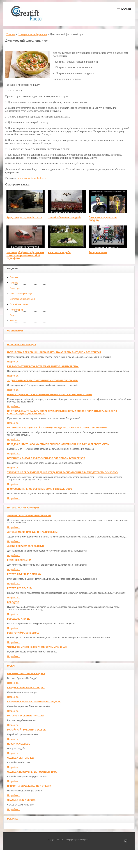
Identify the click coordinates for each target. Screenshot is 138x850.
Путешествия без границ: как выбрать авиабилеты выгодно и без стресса (54, 352)
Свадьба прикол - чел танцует (26, 687)
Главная (14, 277)
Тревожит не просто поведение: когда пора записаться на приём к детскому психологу (62, 472)
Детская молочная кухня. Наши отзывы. (32, 532)
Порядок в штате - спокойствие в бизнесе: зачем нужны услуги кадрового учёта (58, 444)
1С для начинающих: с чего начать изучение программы (42, 380)
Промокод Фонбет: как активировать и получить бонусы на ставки (49, 394)
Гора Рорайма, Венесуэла (23, 633)
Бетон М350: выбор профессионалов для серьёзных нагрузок (46, 458)
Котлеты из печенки (19, 588)
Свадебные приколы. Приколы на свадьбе (34, 701)
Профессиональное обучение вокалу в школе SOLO (39, 489)
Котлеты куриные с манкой (24, 574)
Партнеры (15, 288)
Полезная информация (21, 293)
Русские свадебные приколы (25, 715)
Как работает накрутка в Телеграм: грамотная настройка (43, 366)
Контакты (14, 320)
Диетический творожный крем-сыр (29, 515)
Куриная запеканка (19, 560)
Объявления (15, 330)
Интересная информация (22, 299)
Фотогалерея (16, 310)
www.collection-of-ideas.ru (32, 178)
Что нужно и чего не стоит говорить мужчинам (37, 647)
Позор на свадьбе (18, 744)
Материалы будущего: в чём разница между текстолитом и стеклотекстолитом (57, 427)
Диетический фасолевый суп (25, 546)
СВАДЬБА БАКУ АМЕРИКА (21, 800)
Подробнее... (13, 361)
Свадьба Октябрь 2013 (20, 758)
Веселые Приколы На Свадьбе (26, 673)
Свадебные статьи (19, 304)
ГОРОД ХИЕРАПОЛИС (18, 619)
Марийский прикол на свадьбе (26, 730)
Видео (13, 315)
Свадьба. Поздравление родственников (32, 772)
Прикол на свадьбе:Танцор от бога (29, 786)
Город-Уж (13, 602)
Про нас (14, 283)
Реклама (12, 819)
